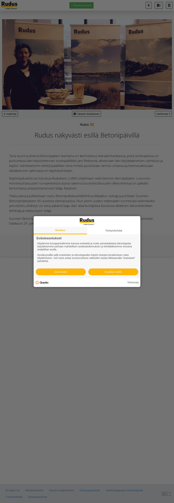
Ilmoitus (60, 229)
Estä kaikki (60, 271)
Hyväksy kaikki (113, 271)
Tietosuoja (133, 282)
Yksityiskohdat (113, 230)
